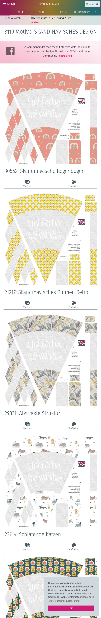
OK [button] (71, 608)
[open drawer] (8, 4)
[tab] (20, 12)
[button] (50, 172)
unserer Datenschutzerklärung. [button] (64, 601)
